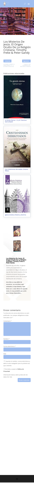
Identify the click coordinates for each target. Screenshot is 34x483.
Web (4, 354)
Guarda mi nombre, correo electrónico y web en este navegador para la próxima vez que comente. (16, 363)
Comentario (7, 321)
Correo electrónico (9, 346)
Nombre (6, 339)
